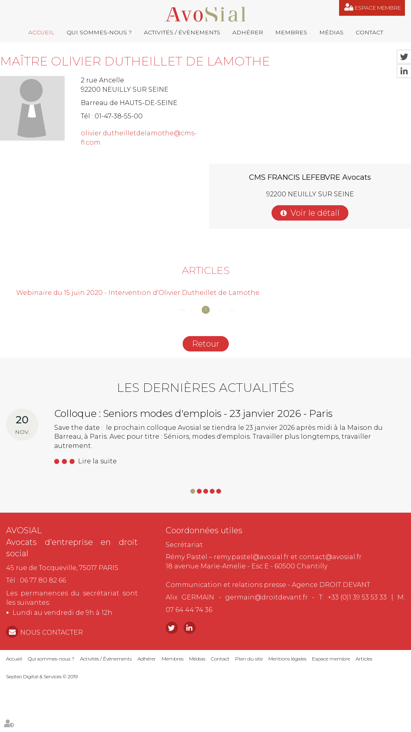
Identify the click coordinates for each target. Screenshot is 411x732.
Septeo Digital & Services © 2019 (42, 676)
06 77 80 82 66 (43, 580)
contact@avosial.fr (330, 557)
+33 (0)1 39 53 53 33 (357, 597)
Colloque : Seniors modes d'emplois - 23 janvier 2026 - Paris (193, 413)
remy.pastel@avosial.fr (251, 557)
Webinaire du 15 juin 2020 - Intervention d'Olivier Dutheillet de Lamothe (137, 293)
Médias (331, 32)
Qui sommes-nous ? (99, 32)
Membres (291, 32)
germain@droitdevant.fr (266, 597)
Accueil (41, 32)
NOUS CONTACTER (51, 632)
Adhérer (247, 32)
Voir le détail (315, 213)
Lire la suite (97, 461)
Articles (364, 659)
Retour (205, 344)
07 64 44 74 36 (189, 610)
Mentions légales (287, 659)
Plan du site (249, 659)
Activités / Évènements (182, 32)
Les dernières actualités (205, 387)
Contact (369, 32)
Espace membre (378, 7)
